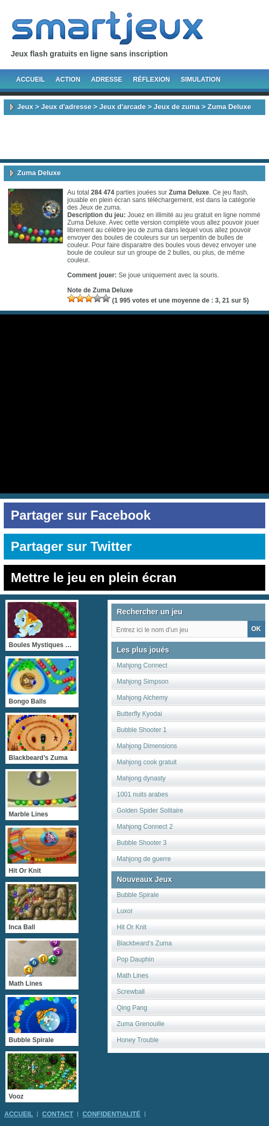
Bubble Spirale (138, 895)
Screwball (131, 991)
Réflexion (151, 79)
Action (67, 79)
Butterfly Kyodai (139, 714)
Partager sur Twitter (71, 546)
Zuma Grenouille (141, 1024)
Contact (57, 1114)
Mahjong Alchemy (142, 697)
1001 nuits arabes (142, 794)
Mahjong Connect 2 (145, 826)
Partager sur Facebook (81, 515)
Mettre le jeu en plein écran (93, 577)
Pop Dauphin (135, 959)
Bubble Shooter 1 (142, 730)
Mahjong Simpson (142, 681)
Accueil (30, 79)
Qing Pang (132, 1008)
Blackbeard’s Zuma (144, 943)
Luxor (125, 911)
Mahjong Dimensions (147, 746)
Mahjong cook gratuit (146, 762)
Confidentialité (111, 1114)
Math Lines (132, 975)
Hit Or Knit (131, 927)
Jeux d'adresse (66, 107)
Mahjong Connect (142, 665)
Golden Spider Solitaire (150, 810)
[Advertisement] (134, 137)
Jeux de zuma (177, 107)
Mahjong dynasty (141, 778)
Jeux (25, 107)
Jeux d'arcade (123, 107)
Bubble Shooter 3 (142, 843)
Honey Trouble (138, 1040)
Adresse (106, 79)
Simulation (201, 79)
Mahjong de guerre (144, 859)
